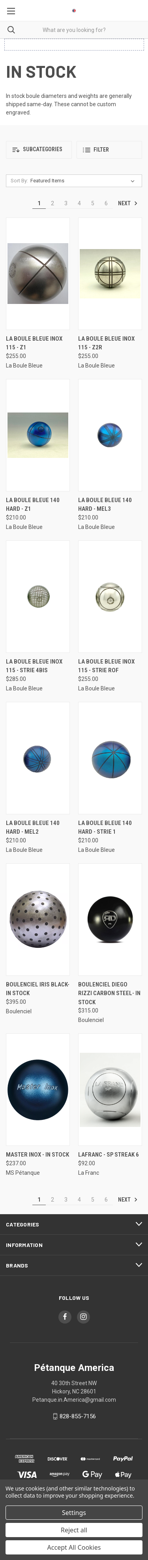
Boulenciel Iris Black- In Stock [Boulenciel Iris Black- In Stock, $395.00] (37, 989)
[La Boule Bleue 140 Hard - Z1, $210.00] (37, 435)
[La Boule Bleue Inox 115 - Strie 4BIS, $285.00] (37, 596)
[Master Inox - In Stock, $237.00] (37, 1089)
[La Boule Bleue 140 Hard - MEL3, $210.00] (110, 435)
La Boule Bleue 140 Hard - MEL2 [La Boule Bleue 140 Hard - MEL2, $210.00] (33, 827)
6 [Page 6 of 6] (106, 203)
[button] (39, 150)
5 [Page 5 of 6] (92, 203)
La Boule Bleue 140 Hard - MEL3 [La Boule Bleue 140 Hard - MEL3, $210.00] (105, 505)
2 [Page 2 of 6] (52, 203)
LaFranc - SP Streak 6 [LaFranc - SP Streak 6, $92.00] (108, 1154)
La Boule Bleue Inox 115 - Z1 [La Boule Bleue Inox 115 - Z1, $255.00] (34, 343)
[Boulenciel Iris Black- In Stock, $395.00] (37, 919)
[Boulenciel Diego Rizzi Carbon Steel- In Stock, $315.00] (110, 919)
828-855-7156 (78, 1416)
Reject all (74, 1530)
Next (128, 203)
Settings (74, 1512)
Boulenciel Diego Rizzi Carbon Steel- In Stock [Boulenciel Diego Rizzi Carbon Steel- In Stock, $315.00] (109, 993)
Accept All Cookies (74, 1547)
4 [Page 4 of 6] (79, 203)
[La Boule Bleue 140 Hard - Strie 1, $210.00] (110, 758)
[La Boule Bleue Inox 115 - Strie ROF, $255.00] (110, 596)
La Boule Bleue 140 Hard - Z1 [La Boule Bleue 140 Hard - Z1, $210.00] (33, 505)
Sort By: (19, 181)
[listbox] (84, 181)
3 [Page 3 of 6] (65, 203)
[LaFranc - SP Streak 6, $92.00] (110, 1089)
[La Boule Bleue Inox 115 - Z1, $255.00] (37, 273)
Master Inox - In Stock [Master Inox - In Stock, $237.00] (37, 1154)
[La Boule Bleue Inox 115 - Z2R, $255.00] (110, 273)
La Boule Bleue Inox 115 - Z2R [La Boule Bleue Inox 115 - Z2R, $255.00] (106, 343)
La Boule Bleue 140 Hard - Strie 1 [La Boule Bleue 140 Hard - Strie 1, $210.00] (105, 827)
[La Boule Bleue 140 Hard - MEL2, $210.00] (37, 758)
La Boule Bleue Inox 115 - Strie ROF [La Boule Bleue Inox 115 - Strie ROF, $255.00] (106, 666)
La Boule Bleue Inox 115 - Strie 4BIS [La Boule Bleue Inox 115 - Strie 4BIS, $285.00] (34, 666)
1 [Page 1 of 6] (39, 203)
